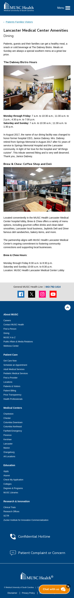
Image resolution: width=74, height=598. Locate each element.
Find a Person (9, 329)
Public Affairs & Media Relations (18, 341)
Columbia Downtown (12, 422)
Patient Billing (9, 390)
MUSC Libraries (10, 492)
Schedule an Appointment (15, 365)
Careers (7, 320)
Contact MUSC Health (13, 324)
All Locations (9, 456)
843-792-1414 (53, 287)
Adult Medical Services (13, 369)
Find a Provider (10, 378)
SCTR (6, 516)
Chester (7, 418)
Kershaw (7, 439)
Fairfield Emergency (12, 431)
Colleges (7, 484)
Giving (6, 333)
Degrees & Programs (13, 488)
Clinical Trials (9, 507)
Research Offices (11, 511)
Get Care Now (10, 361)
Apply (6, 471)
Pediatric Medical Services (15, 373)
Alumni (6, 475)
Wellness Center (11, 346)
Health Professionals (12, 399)
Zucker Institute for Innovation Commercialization (25, 520)
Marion (6, 448)
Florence (7, 435)
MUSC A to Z (9, 337)
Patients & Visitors (11, 386)
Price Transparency (12, 395)
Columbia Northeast (12, 426)
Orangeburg (9, 452)
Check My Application (13, 480)
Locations (7, 382)
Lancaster (8, 444)
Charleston (8, 414)
